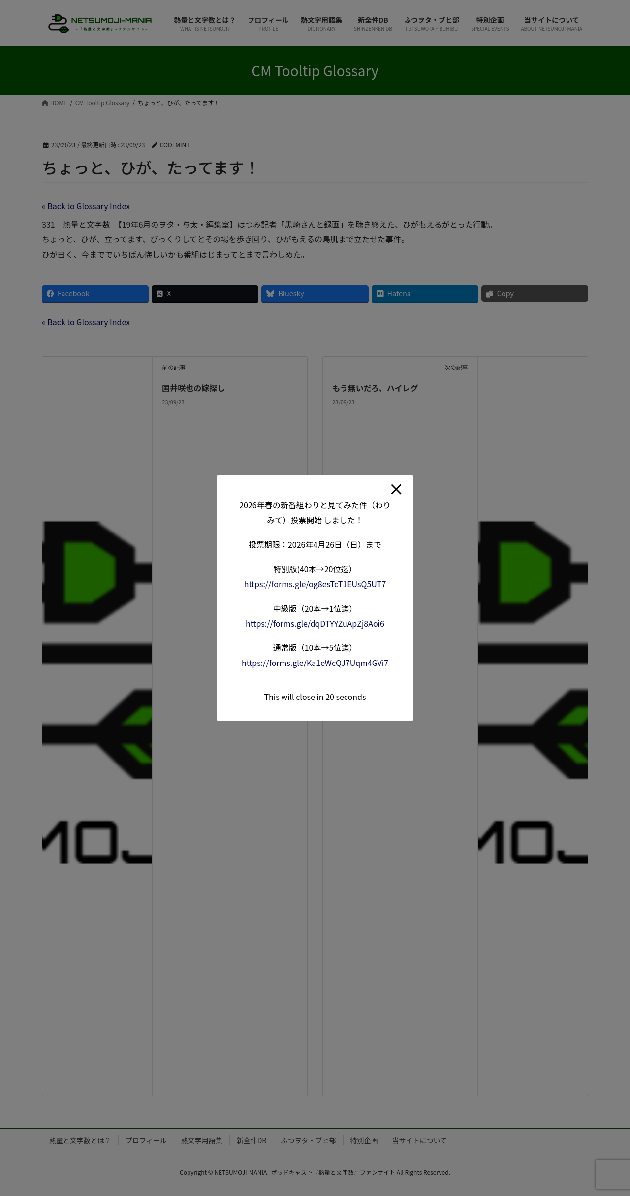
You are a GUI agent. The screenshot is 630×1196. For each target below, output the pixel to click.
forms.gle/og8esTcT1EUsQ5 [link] (315, 584)
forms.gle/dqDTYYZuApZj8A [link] (315, 623)
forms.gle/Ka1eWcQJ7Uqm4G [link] (315, 662)
